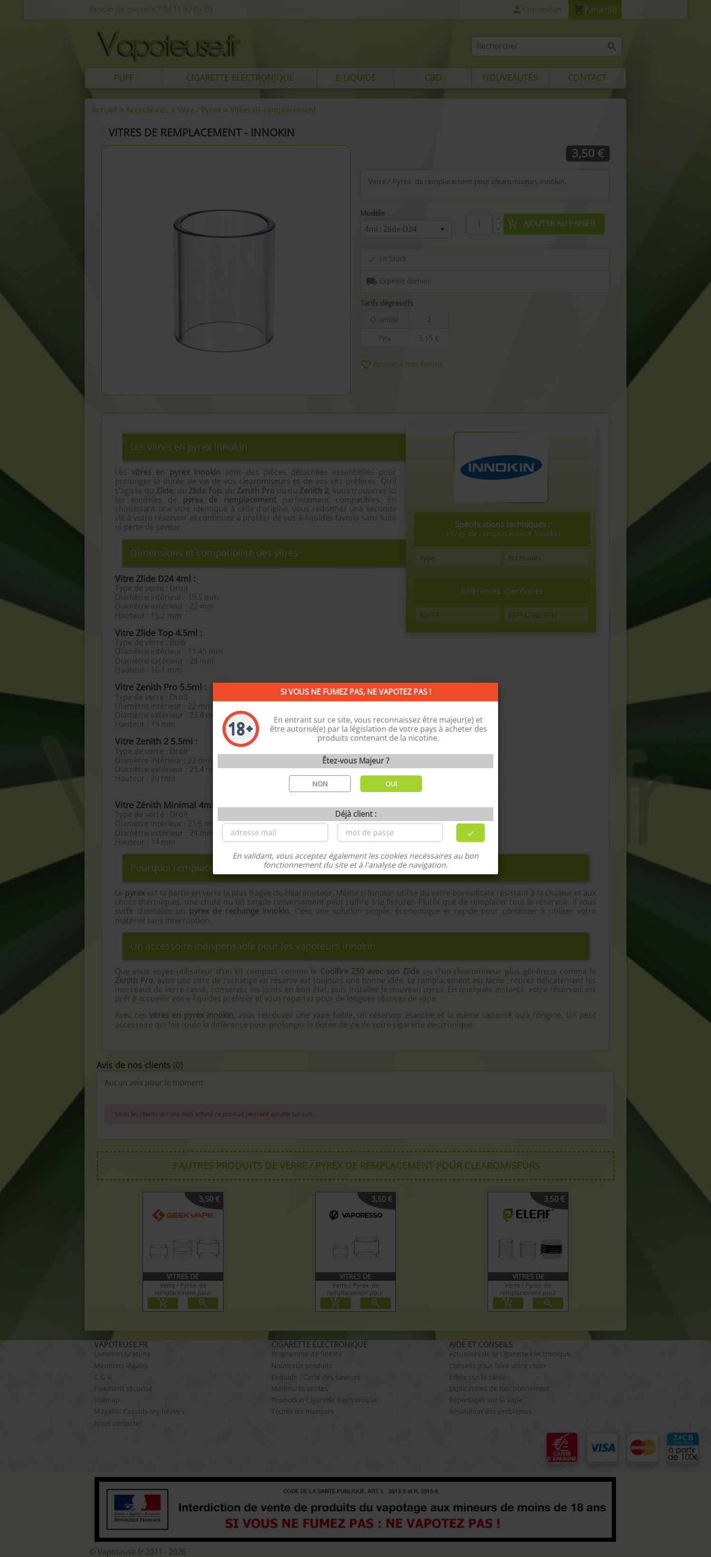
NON (320, 783)
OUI (391, 783)
